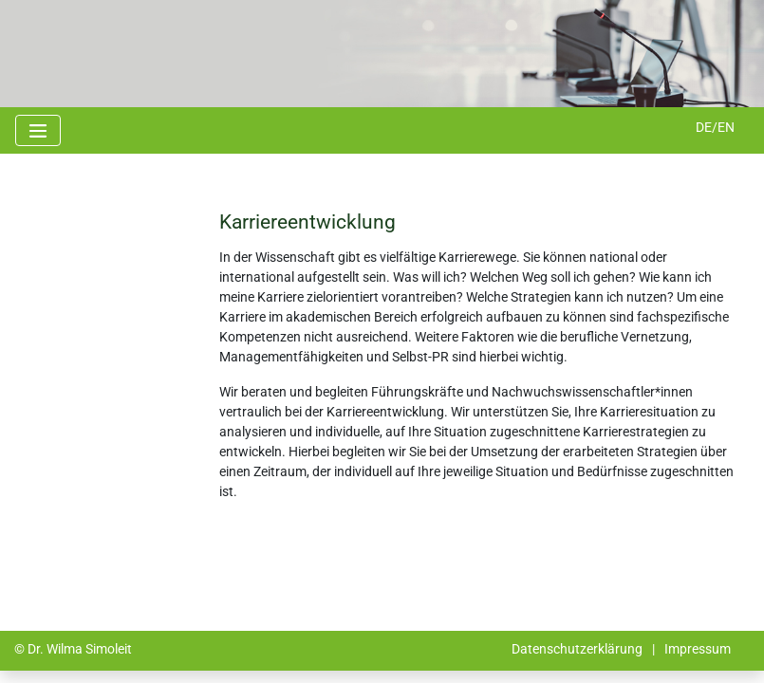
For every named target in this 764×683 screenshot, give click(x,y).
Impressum (697, 648)
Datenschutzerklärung (577, 648)
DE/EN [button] (715, 127)
